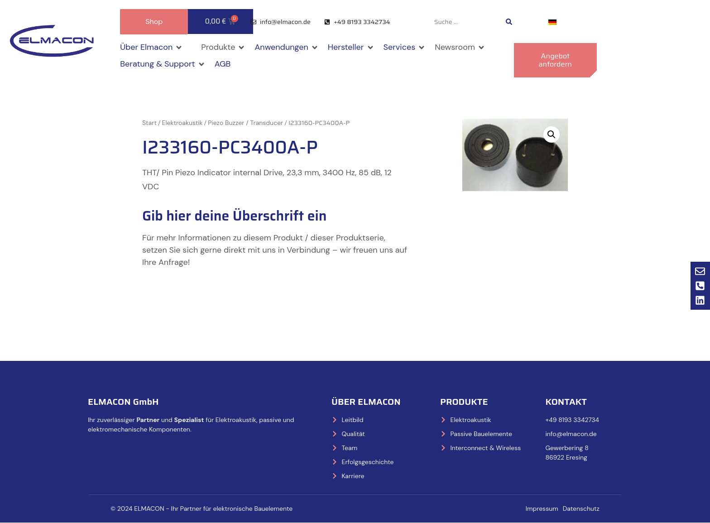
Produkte (464, 401)
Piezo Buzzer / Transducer (245, 123)
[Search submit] (509, 21)
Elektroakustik (182, 123)
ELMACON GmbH (123, 401)
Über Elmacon (366, 401)
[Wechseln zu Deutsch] (552, 22)
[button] (151, 47)
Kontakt (565, 401)
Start (149, 123)
